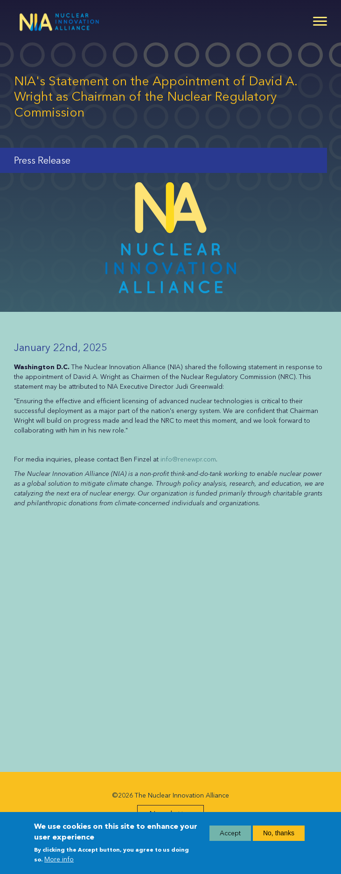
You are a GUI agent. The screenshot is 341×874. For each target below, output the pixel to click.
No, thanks (278, 833)
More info (59, 859)
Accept (230, 833)
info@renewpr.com (188, 459)
